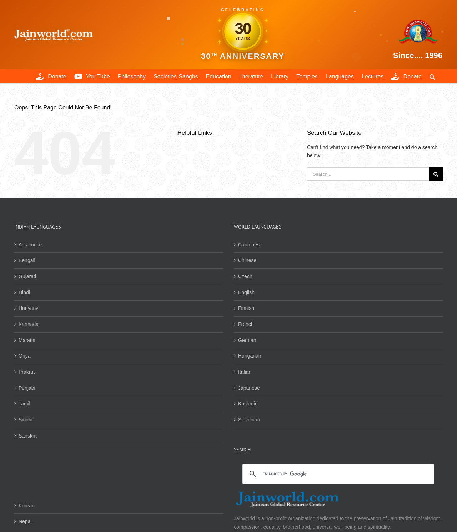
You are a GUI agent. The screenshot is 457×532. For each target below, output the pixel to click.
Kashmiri (247, 403)
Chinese (247, 260)
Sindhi (25, 420)
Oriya (24, 356)
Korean (27, 505)
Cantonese (250, 244)
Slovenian (249, 420)
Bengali (27, 260)
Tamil (24, 403)
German (247, 340)
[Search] (436, 174)
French (246, 324)
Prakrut (27, 372)
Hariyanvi (29, 308)
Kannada (29, 324)
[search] (337, 474)
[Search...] (368, 174)
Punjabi (27, 388)
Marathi (27, 340)
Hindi (24, 292)
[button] (432, 76)
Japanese (249, 388)
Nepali (26, 521)
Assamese (30, 244)
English (246, 292)
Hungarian (249, 356)
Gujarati (27, 276)
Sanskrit (28, 436)
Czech (245, 276)
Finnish (246, 308)
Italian (244, 372)
